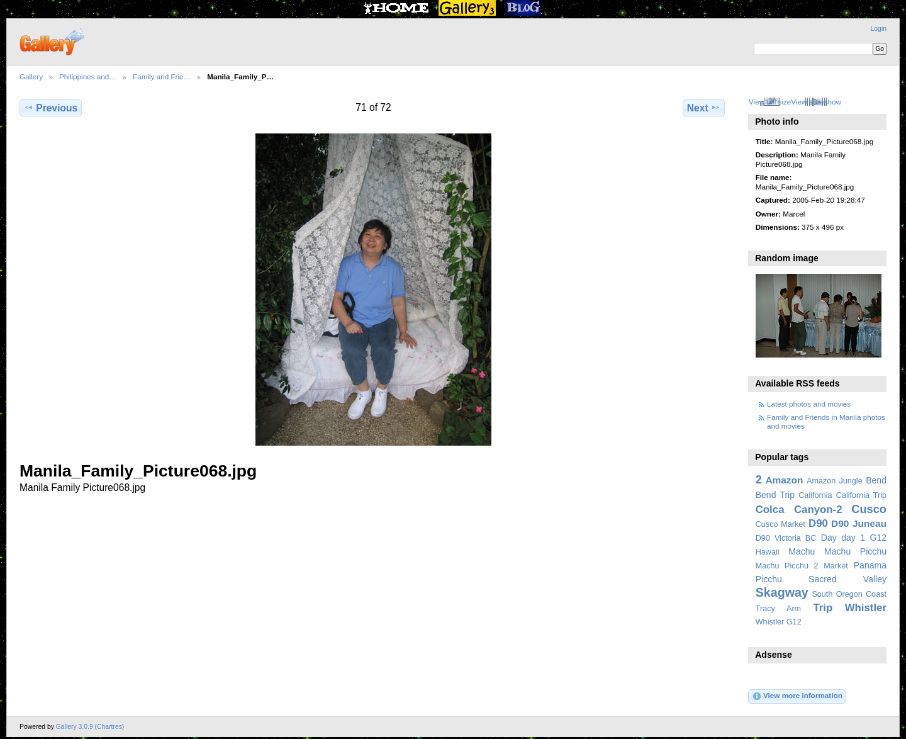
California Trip (861, 495)
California (815, 495)
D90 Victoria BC (786, 538)
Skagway (782, 592)
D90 (818, 523)
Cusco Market (780, 524)
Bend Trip (775, 495)
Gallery (31, 76)
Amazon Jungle (835, 481)
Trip (822, 608)
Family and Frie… (162, 76)
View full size (770, 102)
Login (878, 28)
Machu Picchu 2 (787, 565)
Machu (801, 551)
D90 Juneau (858, 523)
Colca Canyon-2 (799, 510)
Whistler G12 (779, 622)
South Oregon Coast (849, 594)
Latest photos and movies (809, 404)
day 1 (853, 538)
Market (836, 565)
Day (829, 538)
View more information (797, 696)
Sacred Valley (847, 579)
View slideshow (816, 102)
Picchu (769, 579)
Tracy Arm (778, 608)
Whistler (865, 608)
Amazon (784, 480)
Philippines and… (87, 76)
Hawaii (768, 552)
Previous (50, 107)
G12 (878, 538)
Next (703, 107)
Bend (876, 480)
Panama (870, 565)
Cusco (868, 509)
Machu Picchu (855, 551)
